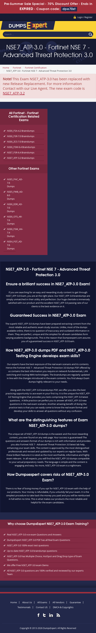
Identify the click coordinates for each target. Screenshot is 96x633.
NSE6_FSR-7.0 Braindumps (20, 136)
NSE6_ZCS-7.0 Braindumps (20, 141)
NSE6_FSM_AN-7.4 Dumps (11, 232)
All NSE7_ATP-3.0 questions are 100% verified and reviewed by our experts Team (45, 572)
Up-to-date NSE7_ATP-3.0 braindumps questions (32, 550)
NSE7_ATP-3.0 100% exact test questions (28, 545)
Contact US (41, 607)
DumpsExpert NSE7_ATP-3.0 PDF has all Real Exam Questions (38, 540)
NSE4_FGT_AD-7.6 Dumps (11, 245)
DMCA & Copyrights (63, 607)
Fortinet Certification (36, 67)
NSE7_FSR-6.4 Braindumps (20, 152)
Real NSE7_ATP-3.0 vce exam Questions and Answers (34, 534)
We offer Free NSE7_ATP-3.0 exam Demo (28, 565)
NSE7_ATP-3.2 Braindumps (20, 157)
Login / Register (84, 17)
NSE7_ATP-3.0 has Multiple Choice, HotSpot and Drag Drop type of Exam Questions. (44, 558)
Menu (89, 26)
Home (6, 67)
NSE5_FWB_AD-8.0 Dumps (11, 195)
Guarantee (75, 602)
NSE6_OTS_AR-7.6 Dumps (11, 220)
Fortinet (17, 67)
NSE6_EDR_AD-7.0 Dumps (11, 208)
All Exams (42, 602)
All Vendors (58, 602)
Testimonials (24, 607)
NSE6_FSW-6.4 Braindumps (21, 147)
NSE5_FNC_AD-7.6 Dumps (11, 183)
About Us (27, 602)
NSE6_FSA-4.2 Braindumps (20, 130)
